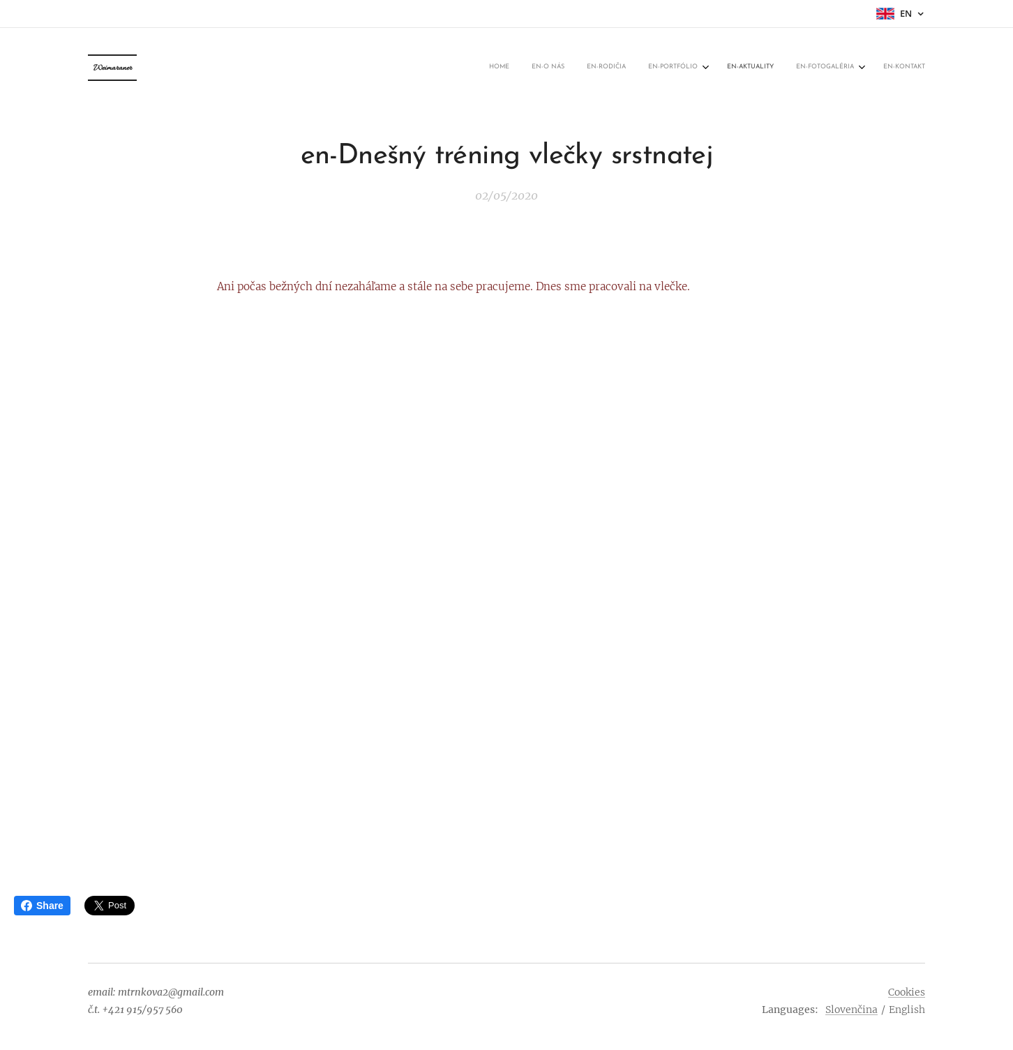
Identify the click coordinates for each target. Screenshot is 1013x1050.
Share (42, 905)
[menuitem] (781, 67)
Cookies (906, 992)
